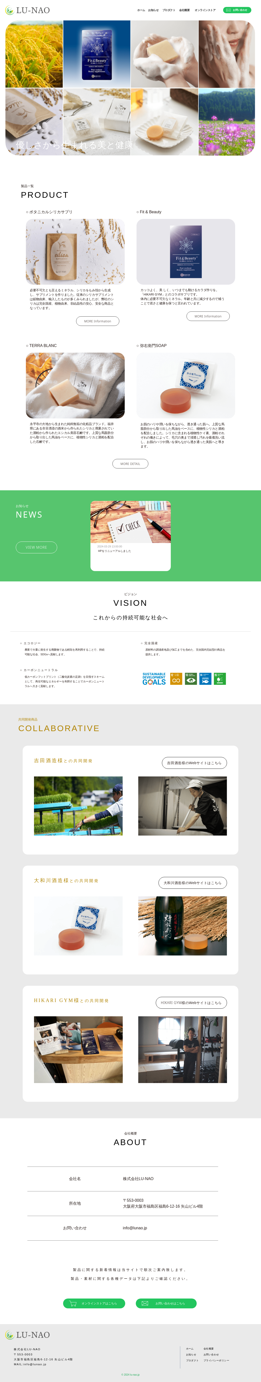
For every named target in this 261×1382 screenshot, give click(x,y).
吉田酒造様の (194, 762)
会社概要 (184, 10)
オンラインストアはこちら (93, 1303)
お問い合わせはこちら (163, 1303)
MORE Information (97, 321)
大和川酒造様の (193, 882)
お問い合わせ (236, 10)
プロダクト (168, 10)
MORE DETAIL (130, 463)
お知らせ (153, 10)
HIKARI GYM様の (191, 1002)
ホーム (141, 10)
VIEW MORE (36, 547)
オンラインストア (205, 10)
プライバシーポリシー (216, 1360)
